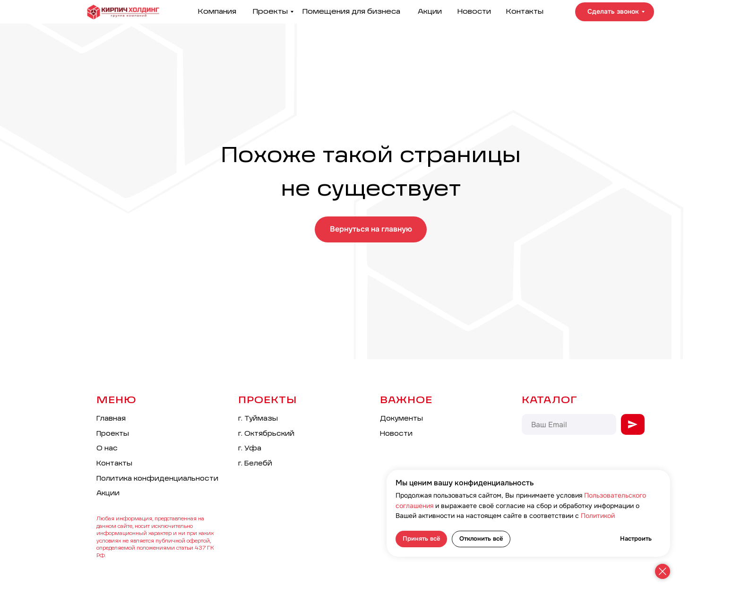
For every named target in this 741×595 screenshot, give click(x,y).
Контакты (524, 11)
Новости (474, 11)
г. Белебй (255, 463)
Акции (430, 11)
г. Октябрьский (266, 434)
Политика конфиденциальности (157, 478)
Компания (217, 11)
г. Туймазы (258, 418)
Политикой (598, 515)
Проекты (270, 11)
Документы (401, 418)
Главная (111, 418)
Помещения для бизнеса (351, 11)
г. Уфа (249, 448)
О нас (107, 448)
